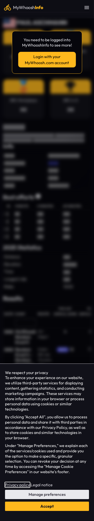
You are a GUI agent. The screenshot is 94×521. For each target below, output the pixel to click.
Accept (47, 506)
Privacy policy (17, 484)
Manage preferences (47, 494)
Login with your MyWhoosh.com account (47, 59)
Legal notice (42, 484)
